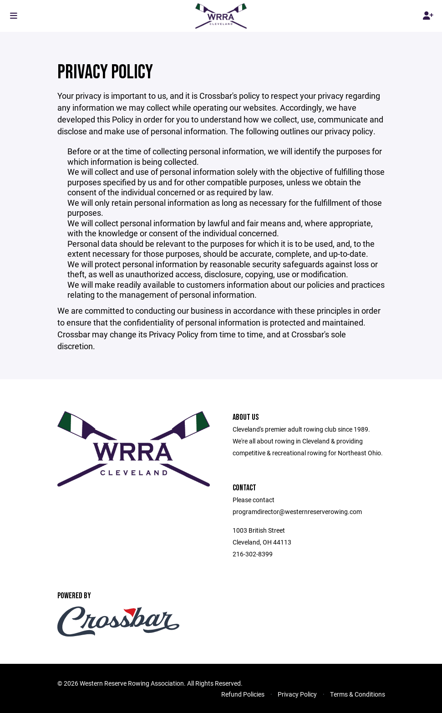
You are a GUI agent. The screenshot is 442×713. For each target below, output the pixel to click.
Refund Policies (242, 694)
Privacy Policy (297, 694)
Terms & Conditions (357, 694)
